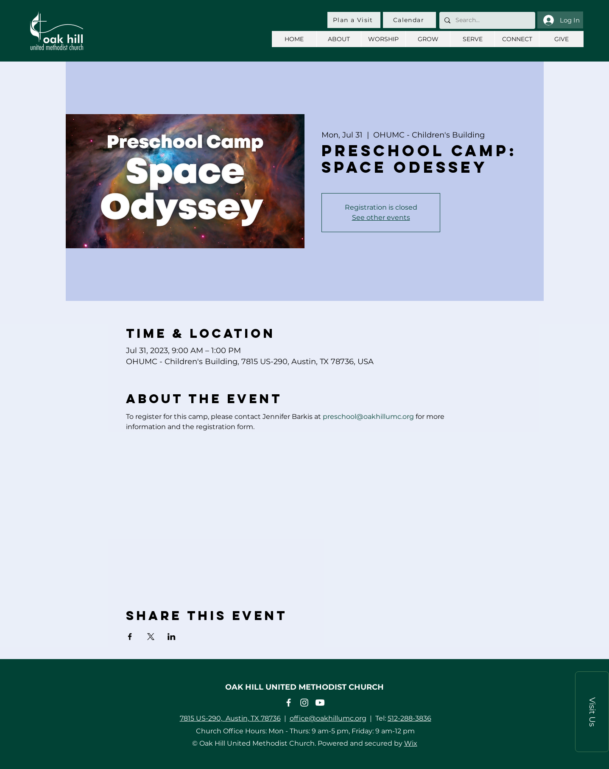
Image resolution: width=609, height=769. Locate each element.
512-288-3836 (409, 718)
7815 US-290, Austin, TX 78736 (230, 718)
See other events (381, 217)
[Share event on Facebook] (130, 636)
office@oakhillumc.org (328, 718)
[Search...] (486, 20)
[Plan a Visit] (353, 20)
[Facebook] (288, 702)
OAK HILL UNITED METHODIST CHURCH (304, 687)
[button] (592, 711)
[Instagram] (304, 702)
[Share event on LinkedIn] (172, 636)
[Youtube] (320, 702)
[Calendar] (409, 20)
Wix (410, 743)
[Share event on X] (151, 636)
